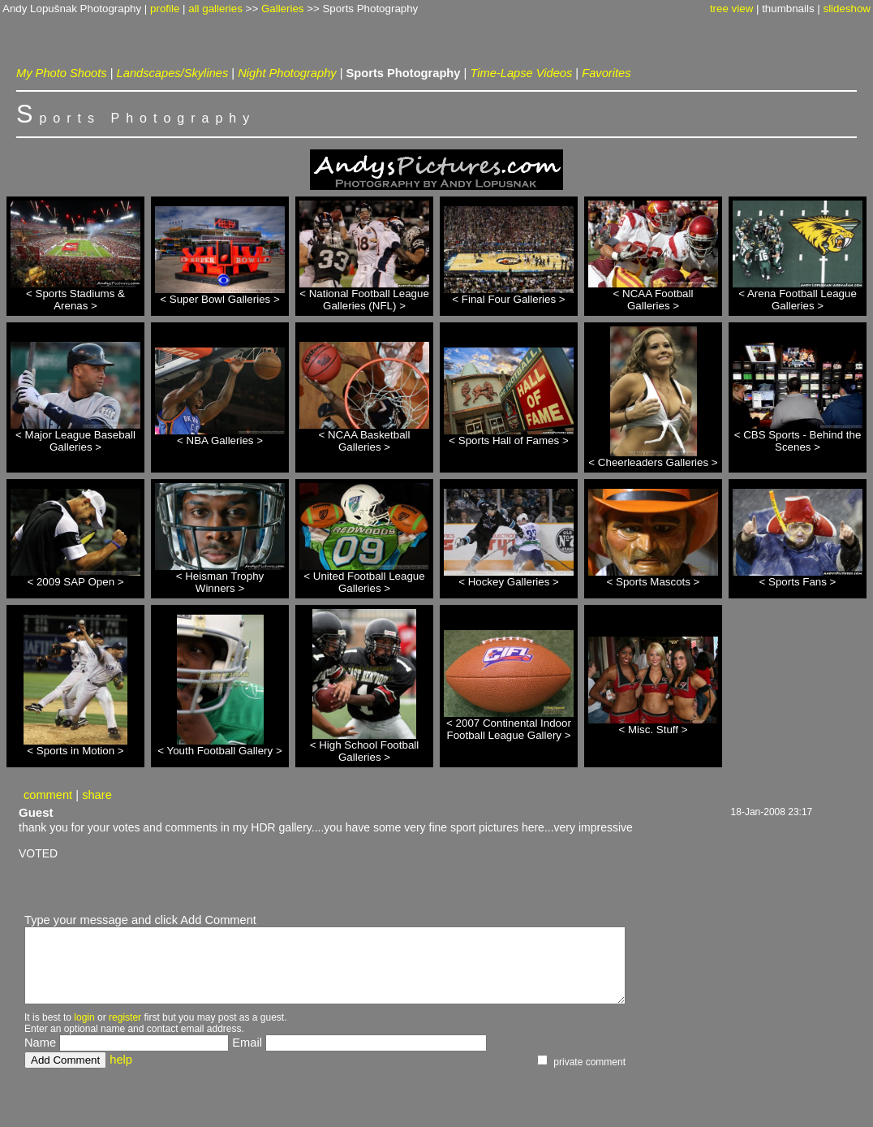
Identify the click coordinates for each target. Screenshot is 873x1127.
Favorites (606, 73)
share (97, 794)
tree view (731, 8)
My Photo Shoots (61, 73)
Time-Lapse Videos (521, 73)
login (84, 1017)
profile (164, 8)
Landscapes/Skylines (173, 73)
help (121, 1059)
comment (48, 794)
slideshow (847, 8)
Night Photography (287, 73)
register (125, 1017)
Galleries (282, 8)
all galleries (215, 8)
